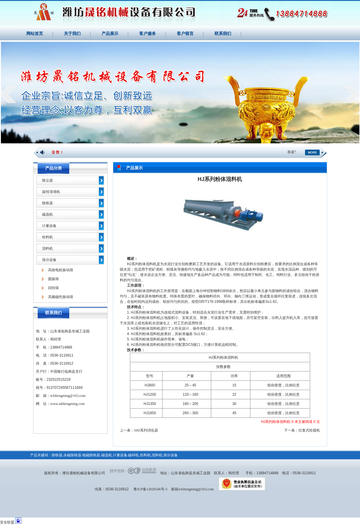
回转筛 (53, 288)
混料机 (47, 248)
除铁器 (47, 203)
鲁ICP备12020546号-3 (150, 489)
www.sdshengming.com (67, 404)
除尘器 (47, 180)
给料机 (47, 237)
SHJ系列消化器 (146, 430)
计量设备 (49, 226)
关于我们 (72, 33)
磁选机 (47, 214)
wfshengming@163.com (67, 396)
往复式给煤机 (309, 430)
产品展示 (110, 33)
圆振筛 (53, 279)
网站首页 (34, 33)
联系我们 (223, 33)
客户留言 (185, 33)
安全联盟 (7, 522)
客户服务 (147, 33)
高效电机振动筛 (60, 270)
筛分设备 (49, 260)
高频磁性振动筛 (60, 297)
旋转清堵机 (51, 192)
